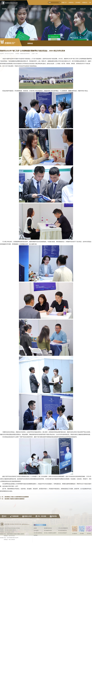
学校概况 (4, 9)
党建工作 (64, 2)
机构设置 (14, 9)
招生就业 (44, 9)
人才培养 (24, 9)
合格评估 (71, 2)
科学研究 (34, 9)
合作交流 (63, 9)
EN (90, 2)
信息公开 (83, 9)
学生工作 (53, 9)
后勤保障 (73, 9)
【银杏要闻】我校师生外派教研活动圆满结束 (14, 500)
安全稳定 (77, 2)
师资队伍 (84, 2)
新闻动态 (30, 44)
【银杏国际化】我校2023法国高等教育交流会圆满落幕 (16, 498)
